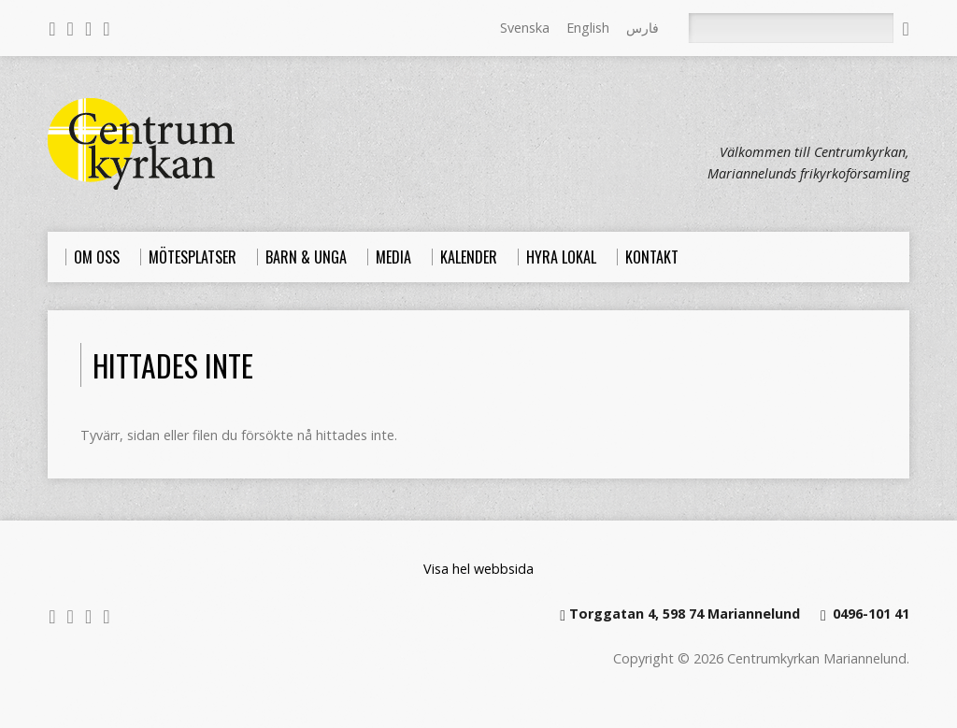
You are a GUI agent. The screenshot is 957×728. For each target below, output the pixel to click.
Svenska (525, 27)
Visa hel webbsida (478, 569)
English (587, 27)
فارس (642, 27)
